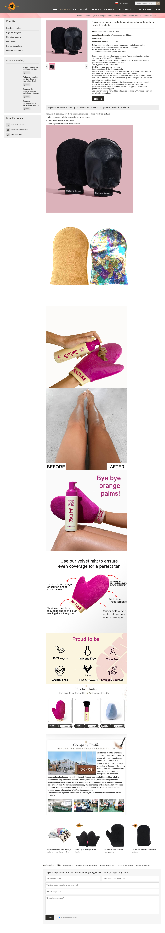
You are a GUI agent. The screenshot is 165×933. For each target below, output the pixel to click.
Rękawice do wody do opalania (86, 865)
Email (98, 98)
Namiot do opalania (13, 37)
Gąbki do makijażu (13, 33)
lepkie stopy (11, 41)
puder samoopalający (14, 50)
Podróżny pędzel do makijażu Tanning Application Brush (30, 79)
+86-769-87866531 (17, 125)
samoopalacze (68, 865)
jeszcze (26, 73)
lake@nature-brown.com (19, 130)
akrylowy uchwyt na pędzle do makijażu (30, 68)
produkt (87, 16)
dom (79, 15)
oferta (50, 918)
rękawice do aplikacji (143, 865)
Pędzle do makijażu (13, 28)
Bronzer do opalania (14, 46)
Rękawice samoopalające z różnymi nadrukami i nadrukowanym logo (30, 103)
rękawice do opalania (125, 865)
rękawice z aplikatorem (107, 865)
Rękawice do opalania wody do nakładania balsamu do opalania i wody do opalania (30, 91)
